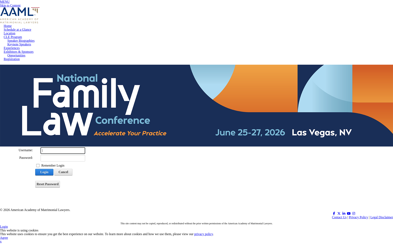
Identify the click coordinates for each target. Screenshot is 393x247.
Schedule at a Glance (17, 29)
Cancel (63, 172)
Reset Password (48, 184)
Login (44, 172)
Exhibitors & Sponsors (19, 51)
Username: (26, 150)
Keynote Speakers (19, 44)
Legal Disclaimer (381, 217)
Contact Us (339, 217)
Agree (4, 237)
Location (9, 33)
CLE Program (13, 37)
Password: (26, 157)
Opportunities (16, 55)
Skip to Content (10, 5)
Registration (12, 59)
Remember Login (52, 165)
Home (8, 26)
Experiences (12, 48)
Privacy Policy (358, 217)
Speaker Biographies (21, 40)
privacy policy (203, 234)
